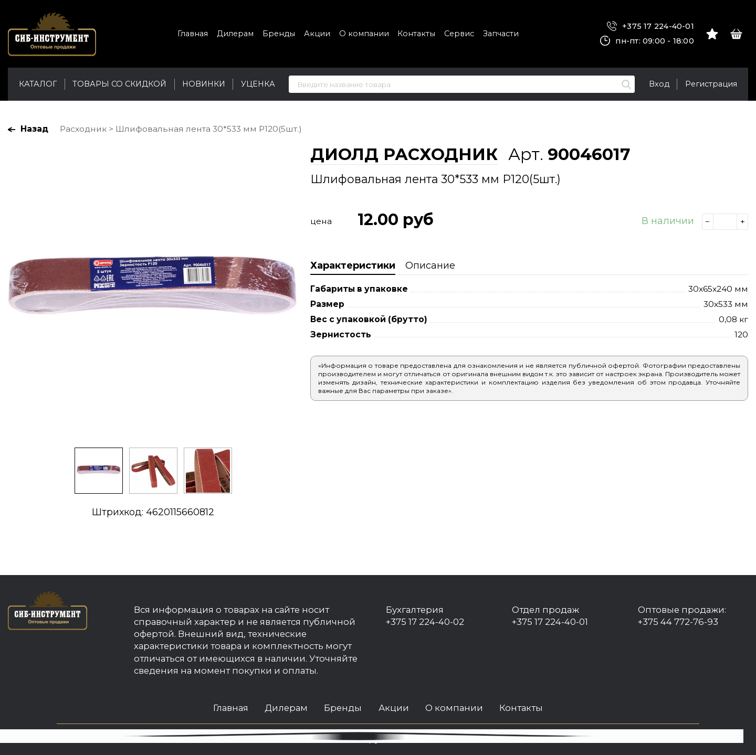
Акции (317, 33)
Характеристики (352, 265)
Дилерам (235, 33)
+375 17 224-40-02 (425, 621)
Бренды (278, 33)
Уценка (258, 84)
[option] (153, 290)
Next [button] (287, 291)
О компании (364, 33)
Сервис (459, 33)
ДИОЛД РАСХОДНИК (404, 154)
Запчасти (501, 33)
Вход (659, 84)
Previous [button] (19, 291)
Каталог (38, 84)
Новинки (203, 84)
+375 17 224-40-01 (650, 26)
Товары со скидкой (119, 84)
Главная (192, 33)
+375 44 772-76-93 (678, 621)
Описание (430, 265)
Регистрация (711, 84)
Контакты (416, 33)
